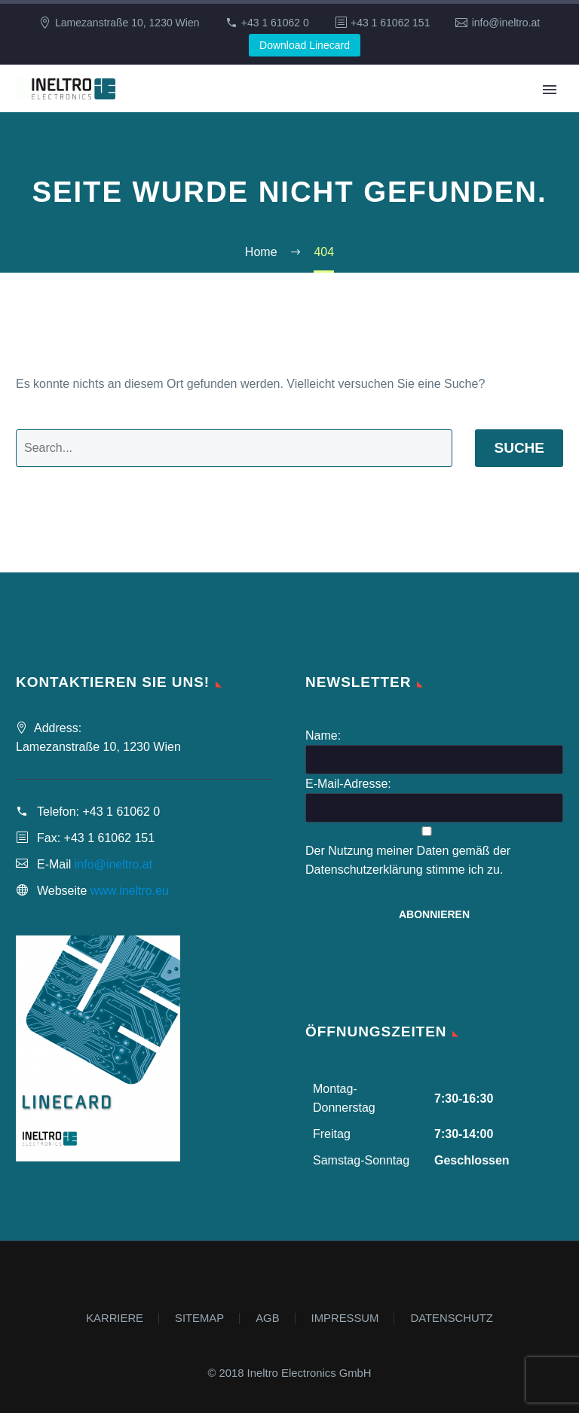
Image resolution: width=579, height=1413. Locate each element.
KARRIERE (114, 1318)
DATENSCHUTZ (451, 1318)
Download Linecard (304, 45)
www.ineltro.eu (129, 890)
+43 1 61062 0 (275, 23)
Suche (519, 448)
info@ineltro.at (506, 23)
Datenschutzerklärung (364, 869)
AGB (267, 1318)
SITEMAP (199, 1318)
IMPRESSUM (345, 1318)
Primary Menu (549, 89)
